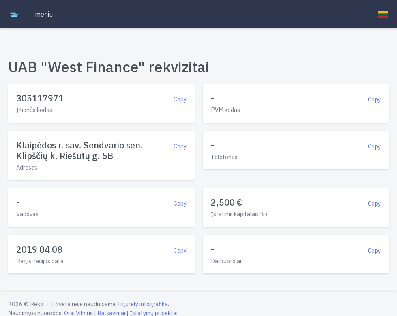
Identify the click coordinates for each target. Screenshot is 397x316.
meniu (44, 14)
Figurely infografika (142, 304)
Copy (180, 99)
